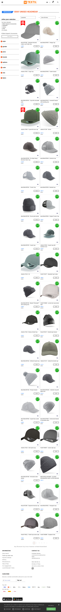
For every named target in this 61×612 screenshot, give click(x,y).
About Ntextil (5, 553)
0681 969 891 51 (36, 562)
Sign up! (19, 580)
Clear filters (9, 36)
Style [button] (4, 41)
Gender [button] (5, 46)
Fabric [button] (4, 78)
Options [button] (5, 62)
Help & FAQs (5, 563)
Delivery (4, 559)
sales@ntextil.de (36, 558)
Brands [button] (5, 57)
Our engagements (6, 565)
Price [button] (4, 51)
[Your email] (9, 580)
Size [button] (4, 72)
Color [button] (4, 67)
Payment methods (6, 557)
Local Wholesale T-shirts (8, 568)
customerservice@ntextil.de (38, 555)
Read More (36, 606)
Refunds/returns (6, 561)
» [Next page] (46, 542)
